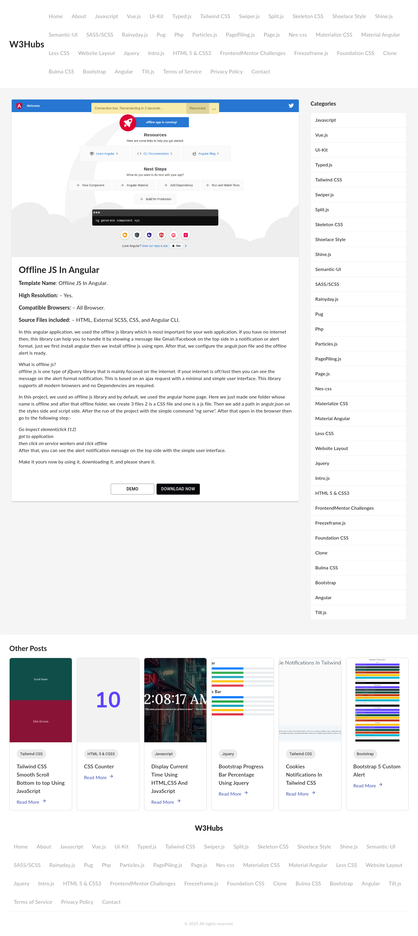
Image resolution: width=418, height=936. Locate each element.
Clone (390, 53)
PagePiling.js (240, 34)
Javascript (106, 16)
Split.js (276, 16)
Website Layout (96, 53)
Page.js (272, 34)
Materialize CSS (334, 34)
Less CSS (59, 53)
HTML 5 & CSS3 (192, 53)
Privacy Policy (226, 71)
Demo (132, 489)
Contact (261, 71)
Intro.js (156, 53)
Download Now (178, 489)
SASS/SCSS (99, 34)
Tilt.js (148, 71)
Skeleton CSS (308, 16)
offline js (28, 371)
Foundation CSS (355, 53)
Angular (124, 71)
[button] (31, 754)
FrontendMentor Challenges (252, 53)
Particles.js (204, 34)
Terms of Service (182, 71)
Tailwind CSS (215, 16)
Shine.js (384, 16)
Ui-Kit (157, 16)
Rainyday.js (135, 34)
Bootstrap (94, 71)
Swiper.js (249, 16)
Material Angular (380, 34)
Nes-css (298, 34)
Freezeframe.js (311, 53)
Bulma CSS (61, 71)
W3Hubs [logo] (26, 44)
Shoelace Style (349, 16)
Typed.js (182, 16)
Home (56, 16)
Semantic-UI (63, 34)
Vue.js (134, 16)
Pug (161, 34)
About (79, 16)
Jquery (131, 53)
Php (178, 34)
